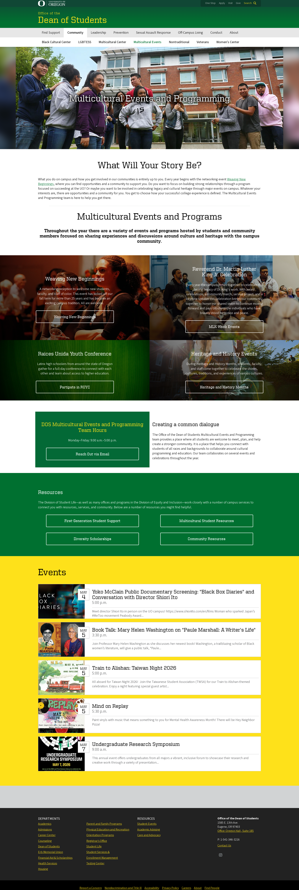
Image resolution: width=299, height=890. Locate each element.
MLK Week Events (224, 326)
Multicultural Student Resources (206, 521)
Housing (43, 869)
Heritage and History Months (224, 387)
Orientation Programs (100, 835)
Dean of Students (49, 846)
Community (75, 32)
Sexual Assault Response (153, 32)
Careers (186, 888)
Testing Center (95, 863)
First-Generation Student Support (92, 521)
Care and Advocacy (149, 835)
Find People (212, 888)
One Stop (210, 3)
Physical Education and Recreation (107, 830)
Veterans (203, 42)
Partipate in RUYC (75, 387)
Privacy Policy (170, 888)
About (234, 32)
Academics (44, 824)
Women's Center (227, 42)
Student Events (146, 824)
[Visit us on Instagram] (220, 855)
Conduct (216, 32)
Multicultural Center (112, 42)
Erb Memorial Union (50, 852)
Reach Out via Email (92, 454)
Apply (222, 3)
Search (248, 3)
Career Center (47, 835)
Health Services (47, 863)
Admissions (45, 830)
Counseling (45, 841)
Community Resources (206, 539)
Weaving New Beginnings (75, 316)
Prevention (121, 32)
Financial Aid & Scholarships (55, 858)
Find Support (51, 32)
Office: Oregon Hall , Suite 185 (235, 831)
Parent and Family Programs (104, 824)
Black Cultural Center (56, 42)
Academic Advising (148, 830)
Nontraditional (179, 42)
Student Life (94, 846)
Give (238, 3)
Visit (230, 3)
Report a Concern (90, 888)
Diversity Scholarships (92, 539)
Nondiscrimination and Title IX (123, 888)
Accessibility (151, 888)
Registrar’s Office (96, 841)
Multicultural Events (147, 42)
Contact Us (224, 846)
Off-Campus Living (190, 32)
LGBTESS (84, 42)
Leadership (98, 32)
